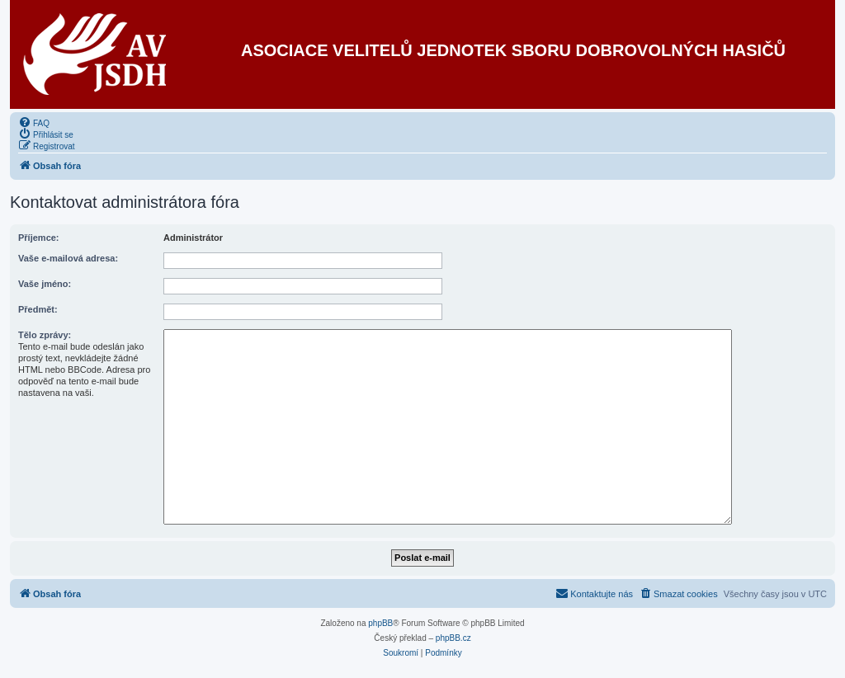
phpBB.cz (453, 638)
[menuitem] (34, 122)
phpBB (380, 623)
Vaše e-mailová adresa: (68, 258)
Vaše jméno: (44, 284)
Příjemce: (38, 237)
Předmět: (38, 309)
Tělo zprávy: (44, 335)
